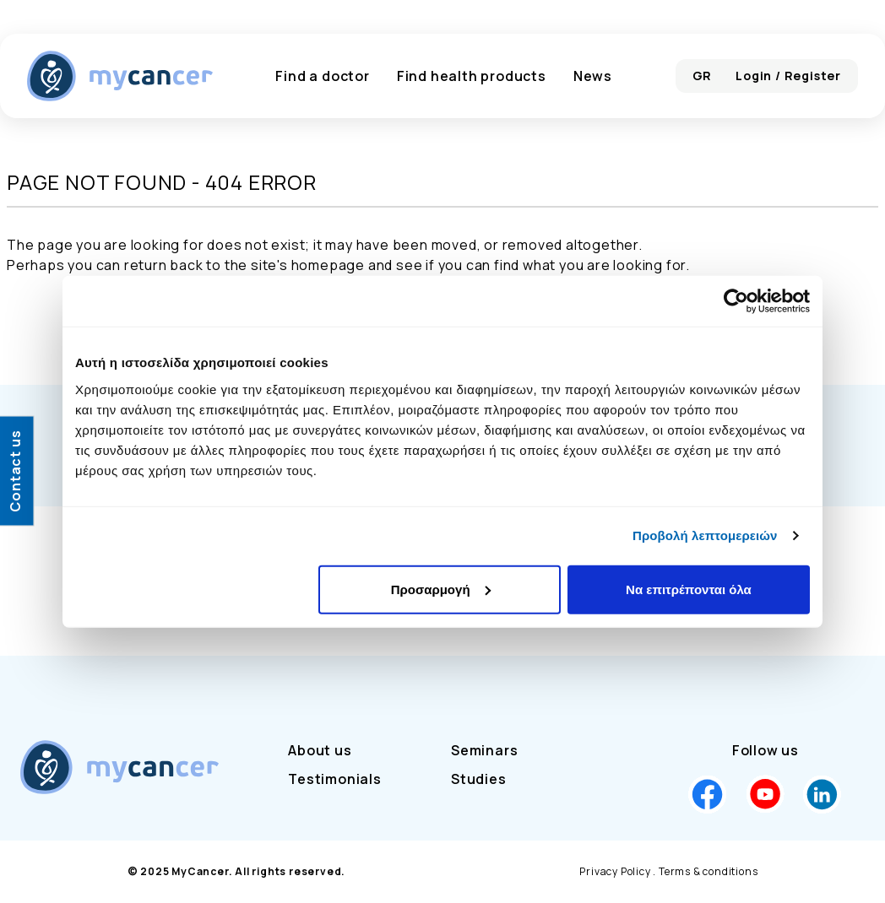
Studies (479, 779)
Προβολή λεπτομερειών (705, 535)
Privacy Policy (614, 871)
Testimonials (335, 779)
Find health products (471, 76)
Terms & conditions (708, 871)
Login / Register (788, 76)
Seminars (484, 750)
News (592, 76)
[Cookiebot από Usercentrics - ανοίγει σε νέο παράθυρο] (736, 301)
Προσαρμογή (441, 588)
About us (319, 750)
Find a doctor (322, 76)
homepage (328, 265)
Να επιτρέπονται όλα (689, 588)
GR (702, 76)
